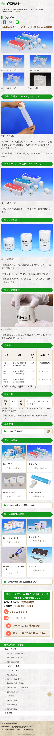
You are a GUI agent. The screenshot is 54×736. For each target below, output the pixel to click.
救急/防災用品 (12, 709)
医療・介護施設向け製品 (20, 10)
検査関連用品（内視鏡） (16, 683)
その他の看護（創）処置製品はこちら (22, 582)
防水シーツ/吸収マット (15, 679)
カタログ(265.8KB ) (15, 431)
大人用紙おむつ (13, 692)
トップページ (5, 10)
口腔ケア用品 (12, 700)
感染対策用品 (12, 675)
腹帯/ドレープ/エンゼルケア (17, 688)
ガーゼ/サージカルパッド (16, 658)
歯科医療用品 (12, 705)
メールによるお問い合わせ (26, 625)
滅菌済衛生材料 (13, 662)
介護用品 (10, 696)
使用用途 (8, 713)
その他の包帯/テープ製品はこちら (21, 505)
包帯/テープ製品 (7, 11)
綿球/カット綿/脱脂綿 (15, 653)
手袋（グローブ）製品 (15, 671)
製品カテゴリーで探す (37, 10)
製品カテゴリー (11, 649)
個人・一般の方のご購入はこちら (29, 633)
